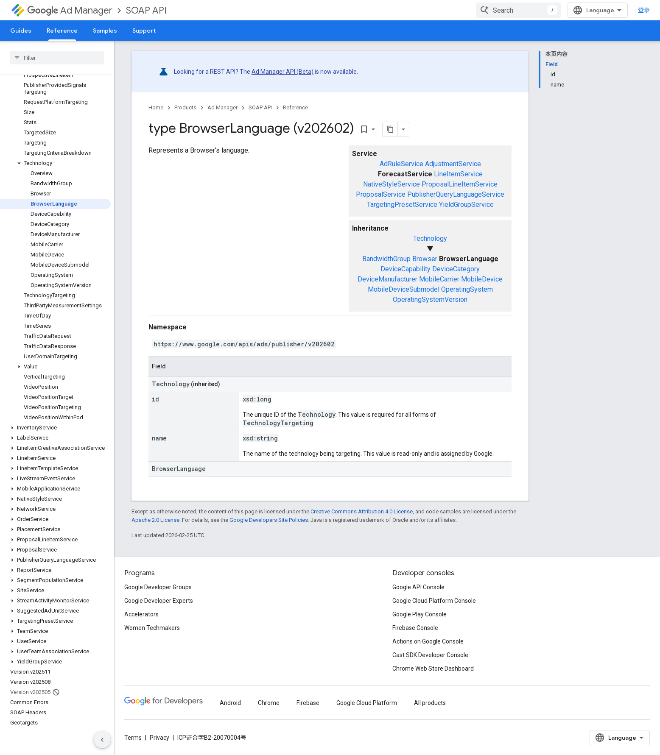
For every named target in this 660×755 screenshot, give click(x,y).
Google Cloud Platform (366, 702)
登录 (644, 10)
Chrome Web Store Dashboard (433, 668)
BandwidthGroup (386, 259)
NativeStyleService (391, 184)
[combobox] (518, 10)
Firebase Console (415, 627)
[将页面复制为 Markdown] (390, 129)
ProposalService (381, 194)
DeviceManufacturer (387, 279)
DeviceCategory (456, 269)
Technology (430, 238)
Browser (424, 259)
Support (144, 30)
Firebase (307, 702)
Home (155, 107)
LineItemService (458, 174)
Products (185, 107)
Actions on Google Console (428, 641)
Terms (133, 737)
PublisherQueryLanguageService (455, 194)
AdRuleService (401, 164)
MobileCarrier (439, 279)
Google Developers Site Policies (268, 520)
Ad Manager (69, 10)
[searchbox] (57, 57)
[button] (55, 163)
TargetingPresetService (402, 205)
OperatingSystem (467, 289)
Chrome (269, 702)
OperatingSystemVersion (430, 299)
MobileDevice (482, 279)
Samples (105, 30)
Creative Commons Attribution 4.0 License (361, 511)
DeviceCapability (405, 269)
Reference (295, 107)
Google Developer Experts (158, 600)
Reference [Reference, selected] (62, 30)
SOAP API (146, 10)
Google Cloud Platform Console (434, 600)
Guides (20, 30)
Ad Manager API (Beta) (282, 71)
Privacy (159, 737)
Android (230, 702)
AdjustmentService (453, 164)
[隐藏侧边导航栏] (102, 739)
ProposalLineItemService (460, 184)
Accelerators (141, 614)
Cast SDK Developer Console (430, 655)
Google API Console (418, 587)
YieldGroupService (466, 205)
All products (430, 702)
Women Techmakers (152, 627)
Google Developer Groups (158, 587)
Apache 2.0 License (155, 520)
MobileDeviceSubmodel (403, 289)
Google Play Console (419, 614)
